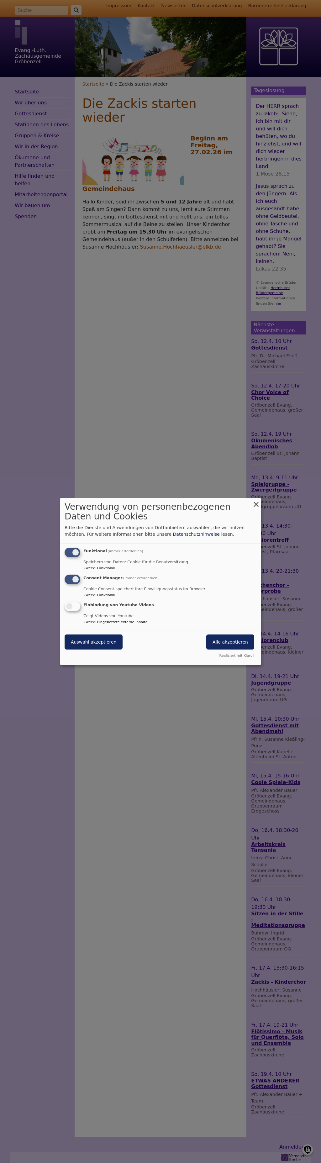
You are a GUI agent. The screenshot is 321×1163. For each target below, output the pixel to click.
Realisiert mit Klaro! (236, 656)
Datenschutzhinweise (196, 534)
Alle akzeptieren (230, 642)
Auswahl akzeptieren (93, 642)
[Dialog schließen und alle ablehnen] (256, 502)
